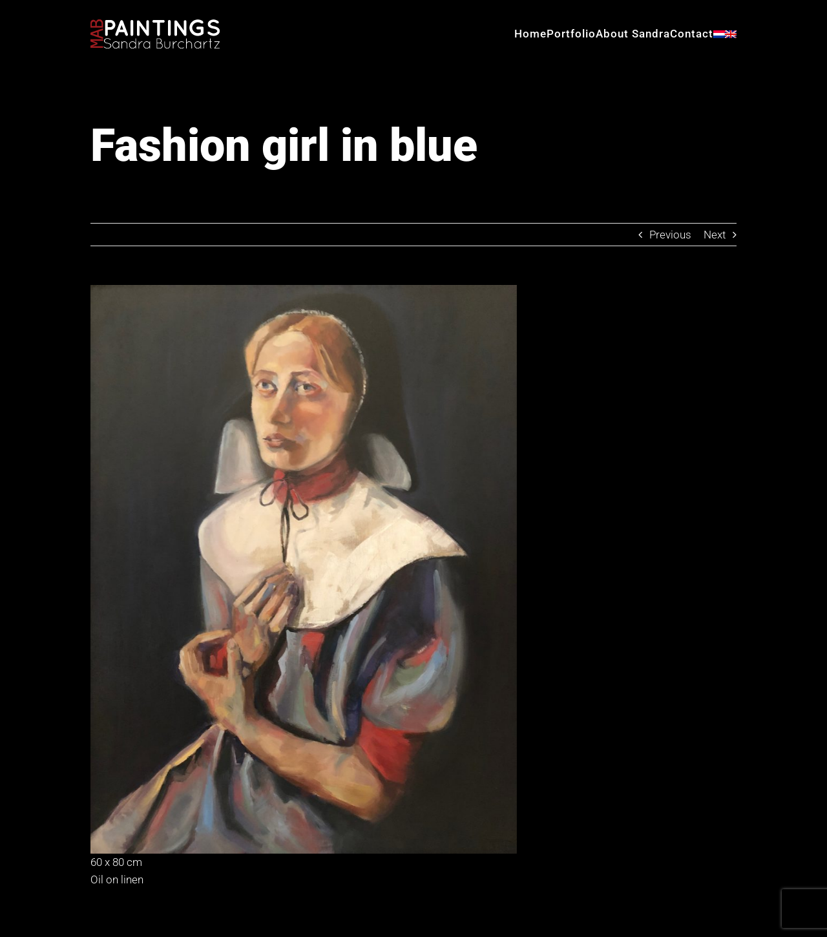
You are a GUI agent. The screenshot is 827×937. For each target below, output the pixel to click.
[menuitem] (719, 34)
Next (715, 234)
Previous (670, 234)
